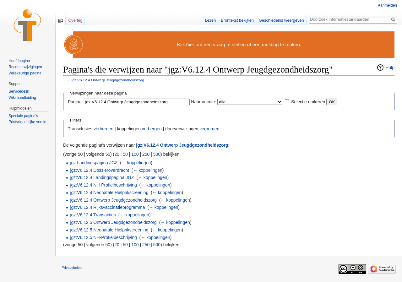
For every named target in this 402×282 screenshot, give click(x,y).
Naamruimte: (203, 101)
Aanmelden (387, 5)
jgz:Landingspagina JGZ (93, 162)
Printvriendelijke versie (27, 122)
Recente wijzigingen (25, 67)
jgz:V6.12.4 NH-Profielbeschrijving (103, 184)
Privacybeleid (72, 267)
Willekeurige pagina (24, 73)
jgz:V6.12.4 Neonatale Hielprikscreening (109, 192)
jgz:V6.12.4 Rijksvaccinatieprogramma (107, 207)
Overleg (75, 20)
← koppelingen (136, 162)
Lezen (210, 20)
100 (135, 154)
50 (125, 154)
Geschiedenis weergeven (281, 20)
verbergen (103, 128)
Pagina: (75, 101)
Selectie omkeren (308, 101)
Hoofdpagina (19, 61)
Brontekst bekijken (237, 20)
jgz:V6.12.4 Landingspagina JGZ (102, 177)
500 (156, 154)
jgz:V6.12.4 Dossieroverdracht (99, 170)
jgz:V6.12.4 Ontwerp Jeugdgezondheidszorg (108, 80)
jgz (60, 20)
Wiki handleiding (22, 97)
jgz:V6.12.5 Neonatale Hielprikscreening (109, 229)
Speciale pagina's (23, 116)
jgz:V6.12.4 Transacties (93, 214)
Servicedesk (18, 91)
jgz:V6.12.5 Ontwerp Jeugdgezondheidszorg (113, 222)
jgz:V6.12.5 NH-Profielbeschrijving (103, 237)
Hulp (389, 67)
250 (145, 154)
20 (116, 154)
